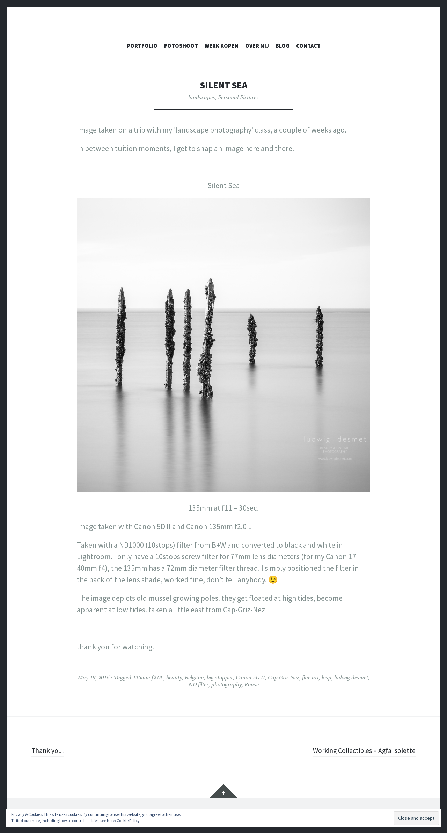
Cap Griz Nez (283, 677)
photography (226, 684)
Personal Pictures (238, 97)
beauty (174, 677)
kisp (326, 677)
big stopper (220, 677)
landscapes (201, 97)
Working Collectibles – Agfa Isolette (359, 750)
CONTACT (308, 45)
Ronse (251, 684)
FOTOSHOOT (181, 45)
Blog (283, 45)
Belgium (194, 677)
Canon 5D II (250, 677)
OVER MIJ (257, 45)
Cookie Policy (128, 820)
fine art (310, 677)
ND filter (198, 684)
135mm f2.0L (148, 677)
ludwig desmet (351, 677)
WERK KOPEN (222, 45)
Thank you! (49, 750)
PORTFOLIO (142, 45)
